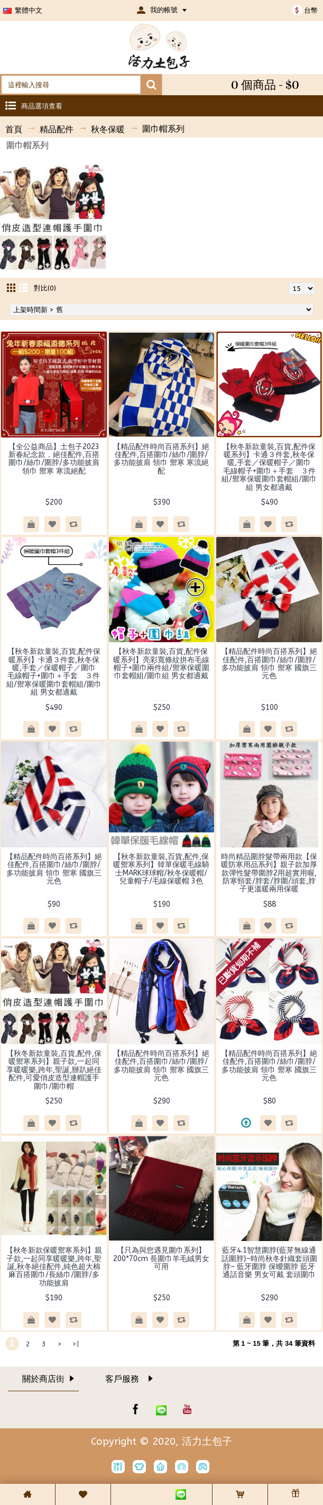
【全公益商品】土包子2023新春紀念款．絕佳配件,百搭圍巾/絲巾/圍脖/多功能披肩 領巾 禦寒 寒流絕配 (53, 459)
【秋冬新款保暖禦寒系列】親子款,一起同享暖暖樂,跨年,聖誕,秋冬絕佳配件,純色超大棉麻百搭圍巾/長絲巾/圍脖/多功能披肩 (54, 1267)
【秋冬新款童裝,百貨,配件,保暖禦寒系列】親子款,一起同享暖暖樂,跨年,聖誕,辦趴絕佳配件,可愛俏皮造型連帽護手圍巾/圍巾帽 (53, 1070)
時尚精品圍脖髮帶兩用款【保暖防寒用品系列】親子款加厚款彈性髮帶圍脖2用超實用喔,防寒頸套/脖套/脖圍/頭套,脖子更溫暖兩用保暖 (269, 873)
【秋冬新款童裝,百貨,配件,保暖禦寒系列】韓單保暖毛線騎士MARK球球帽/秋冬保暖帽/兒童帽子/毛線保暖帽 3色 (161, 869)
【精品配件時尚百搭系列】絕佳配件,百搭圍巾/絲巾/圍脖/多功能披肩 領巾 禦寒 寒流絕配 (161, 459)
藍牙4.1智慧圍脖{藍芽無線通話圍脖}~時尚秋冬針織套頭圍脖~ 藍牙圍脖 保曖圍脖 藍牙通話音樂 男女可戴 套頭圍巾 (269, 1262)
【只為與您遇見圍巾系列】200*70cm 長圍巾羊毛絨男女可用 (161, 1258)
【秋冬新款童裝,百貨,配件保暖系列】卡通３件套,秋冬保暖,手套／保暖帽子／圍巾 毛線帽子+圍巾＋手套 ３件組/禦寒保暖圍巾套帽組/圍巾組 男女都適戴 (270, 467)
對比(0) (45, 288)
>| (75, 1344)
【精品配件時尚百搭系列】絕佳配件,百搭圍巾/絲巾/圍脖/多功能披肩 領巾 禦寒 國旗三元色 (269, 663)
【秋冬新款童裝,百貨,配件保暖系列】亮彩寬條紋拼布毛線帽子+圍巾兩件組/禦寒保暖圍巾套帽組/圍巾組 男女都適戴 (161, 663)
